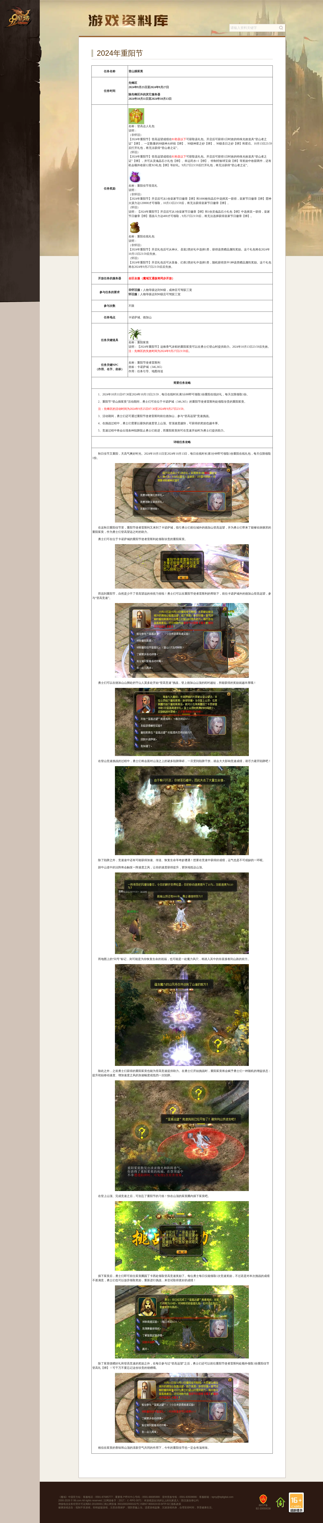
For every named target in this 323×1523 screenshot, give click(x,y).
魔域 (63, 1497)
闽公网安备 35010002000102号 (121, 1504)
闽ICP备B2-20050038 (263, 1503)
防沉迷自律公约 (190, 1500)
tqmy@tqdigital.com (222, 1497)
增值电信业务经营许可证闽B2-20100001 (80, 1504)
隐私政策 (176, 1504)
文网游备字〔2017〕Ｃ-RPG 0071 (123, 1500)
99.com (77, 1500)
